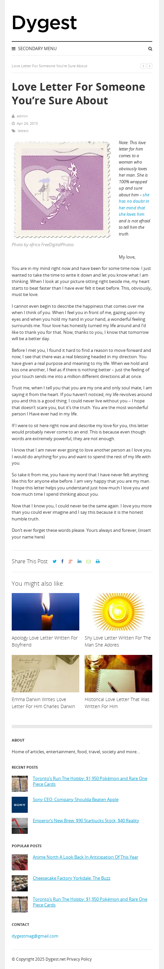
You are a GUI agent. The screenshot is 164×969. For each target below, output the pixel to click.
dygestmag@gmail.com (35, 936)
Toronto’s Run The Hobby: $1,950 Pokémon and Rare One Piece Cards (90, 781)
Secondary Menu (34, 48)
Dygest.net (56, 959)
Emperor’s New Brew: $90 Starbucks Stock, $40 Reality (86, 820)
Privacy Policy (79, 959)
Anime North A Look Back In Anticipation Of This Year (85, 857)
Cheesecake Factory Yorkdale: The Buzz (71, 878)
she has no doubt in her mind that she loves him (134, 204)
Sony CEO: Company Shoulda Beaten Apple (75, 799)
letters (23, 130)
